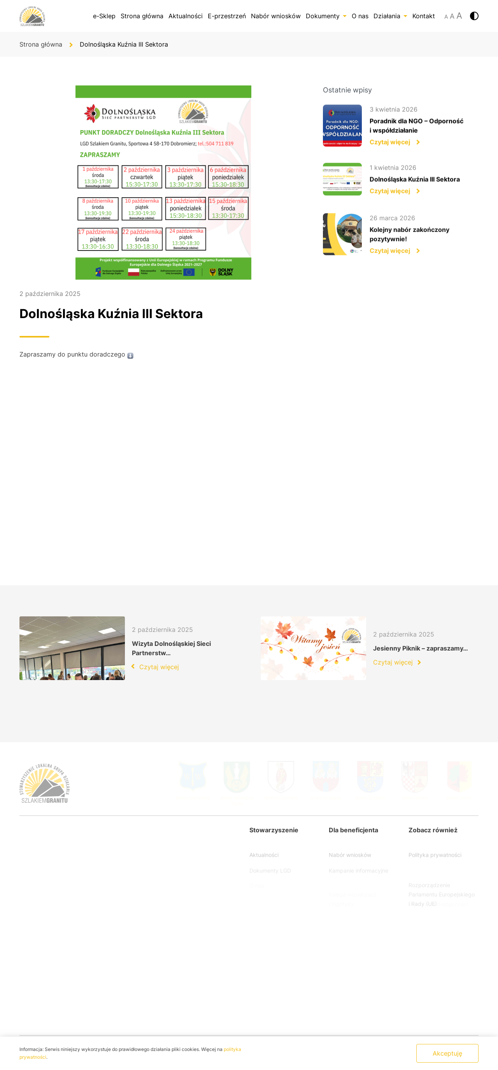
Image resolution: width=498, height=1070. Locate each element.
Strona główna (142, 16)
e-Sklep (104, 16)
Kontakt (423, 16)
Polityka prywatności (435, 860)
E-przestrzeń (227, 16)
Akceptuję (447, 1053)
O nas (360, 16)
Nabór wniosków (276, 16)
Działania (390, 16)
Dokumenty (326, 16)
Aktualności (185, 16)
